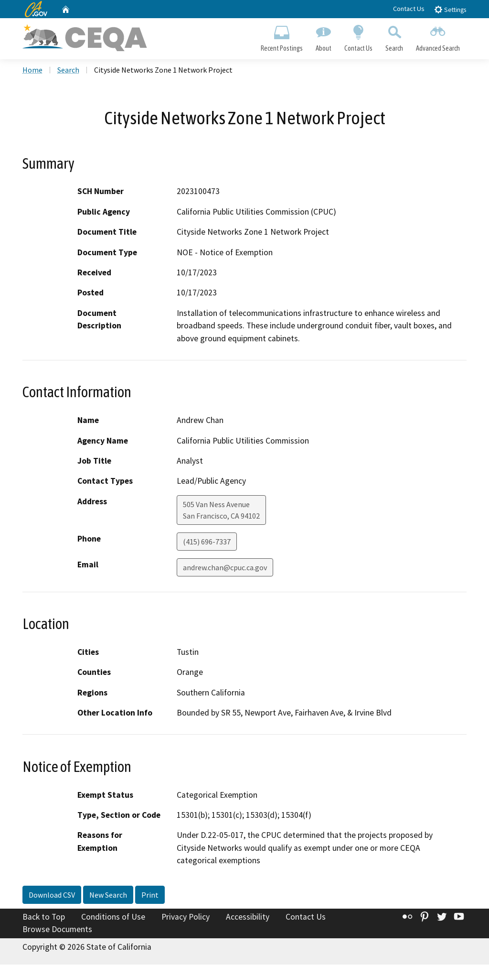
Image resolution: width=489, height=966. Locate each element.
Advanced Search (438, 36)
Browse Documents (57, 930)
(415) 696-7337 (207, 543)
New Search (108, 896)
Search (394, 36)
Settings (450, 9)
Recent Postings (281, 36)
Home (32, 71)
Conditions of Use (113, 918)
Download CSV (52, 896)
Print (150, 896)
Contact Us (409, 8)
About (323, 36)
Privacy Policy (185, 918)
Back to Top (43, 918)
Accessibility (247, 918)
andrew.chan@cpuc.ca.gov (225, 569)
